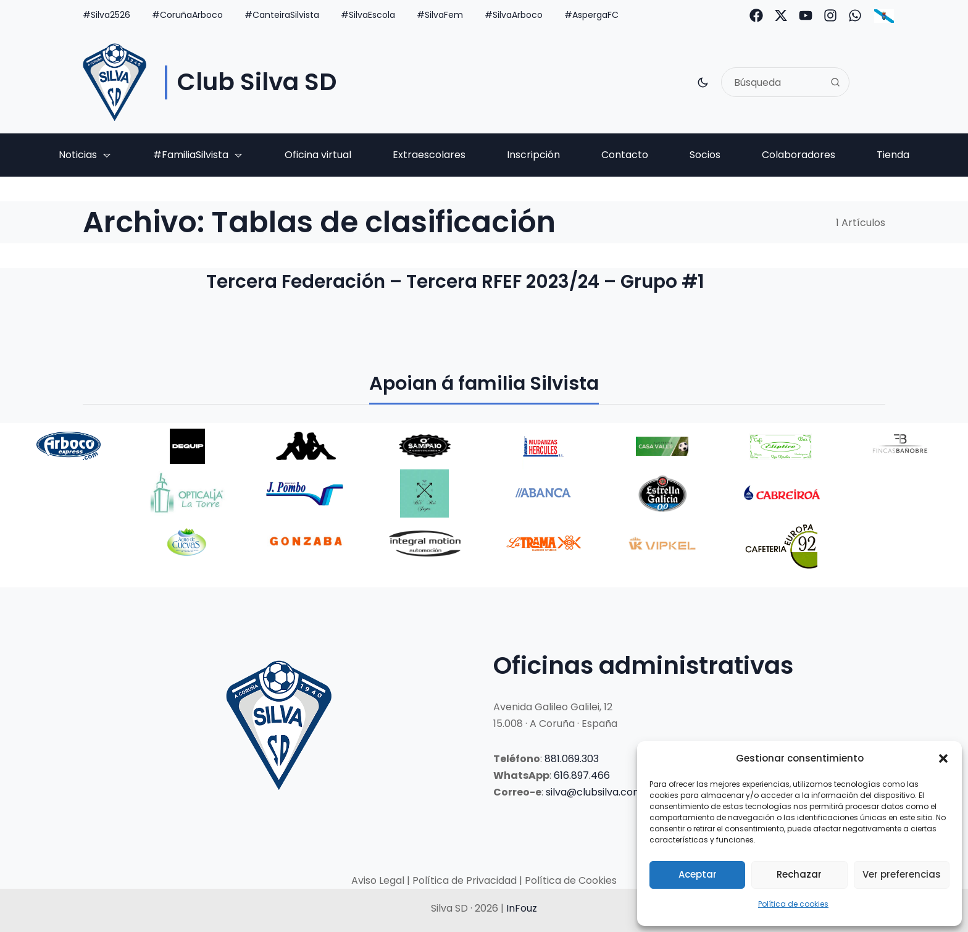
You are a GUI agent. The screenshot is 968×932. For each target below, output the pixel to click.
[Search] (835, 82)
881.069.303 (571, 759)
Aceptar (697, 874)
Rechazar (799, 874)
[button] (943, 758)
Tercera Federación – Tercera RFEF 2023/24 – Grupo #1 (466, 282)
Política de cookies (793, 904)
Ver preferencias (901, 874)
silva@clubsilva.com (594, 792)
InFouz (521, 908)
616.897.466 (582, 775)
